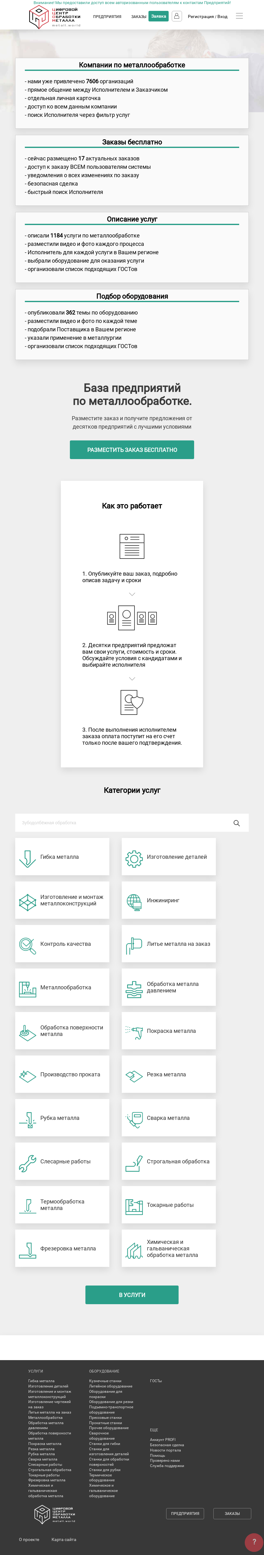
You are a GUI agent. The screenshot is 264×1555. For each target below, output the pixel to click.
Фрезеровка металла (47, 1480)
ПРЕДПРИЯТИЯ (107, 17)
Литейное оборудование (110, 1386)
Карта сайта (64, 1539)
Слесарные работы (45, 1464)
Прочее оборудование (109, 1428)
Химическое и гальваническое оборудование (103, 1490)
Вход (222, 16)
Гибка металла (41, 1381)
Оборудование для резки (111, 1402)
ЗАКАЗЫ (138, 17)
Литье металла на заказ (49, 1412)
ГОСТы (156, 1381)
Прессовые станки (105, 1417)
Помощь (157, 1455)
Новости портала (165, 1450)
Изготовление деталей (48, 1386)
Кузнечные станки (105, 1381)
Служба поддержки (167, 1466)
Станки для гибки (104, 1444)
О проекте (29, 1539)
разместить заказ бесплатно (132, 450)
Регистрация (201, 16)
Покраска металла (44, 1444)
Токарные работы (44, 1475)
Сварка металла (42, 1459)
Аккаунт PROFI (162, 1440)
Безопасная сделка (167, 1445)
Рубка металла (41, 1454)
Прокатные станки (105, 1423)
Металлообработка (45, 1417)
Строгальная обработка (49, 1470)
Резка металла (41, 1449)
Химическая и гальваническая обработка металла (45, 1490)
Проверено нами (165, 1460)
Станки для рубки (105, 1470)
